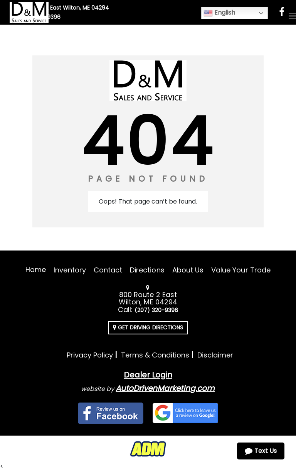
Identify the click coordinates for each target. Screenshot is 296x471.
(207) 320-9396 (156, 310)
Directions (147, 270)
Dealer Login (148, 374)
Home (35, 269)
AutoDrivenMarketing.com (165, 388)
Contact (108, 270)
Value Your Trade (241, 270)
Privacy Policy (90, 355)
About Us (188, 270)
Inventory (70, 270)
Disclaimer (215, 355)
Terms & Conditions (155, 355)
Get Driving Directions (148, 327)
